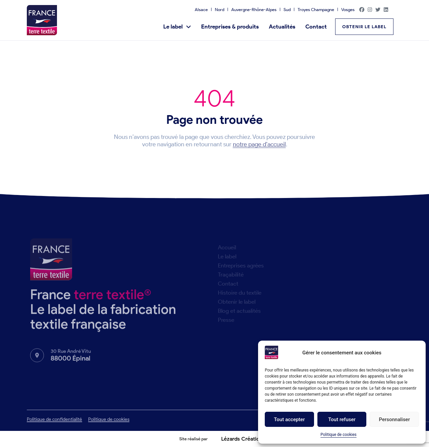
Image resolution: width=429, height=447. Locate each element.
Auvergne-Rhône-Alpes (254, 9)
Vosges (348, 9)
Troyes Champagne (316, 9)
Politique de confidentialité (54, 419)
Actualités (282, 26)
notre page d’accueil (259, 144)
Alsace (201, 9)
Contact (316, 26)
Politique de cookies (338, 434)
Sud (287, 9)
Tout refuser (342, 419)
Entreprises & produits (230, 26)
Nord (219, 9)
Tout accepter (289, 419)
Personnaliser (394, 419)
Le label (177, 26)
